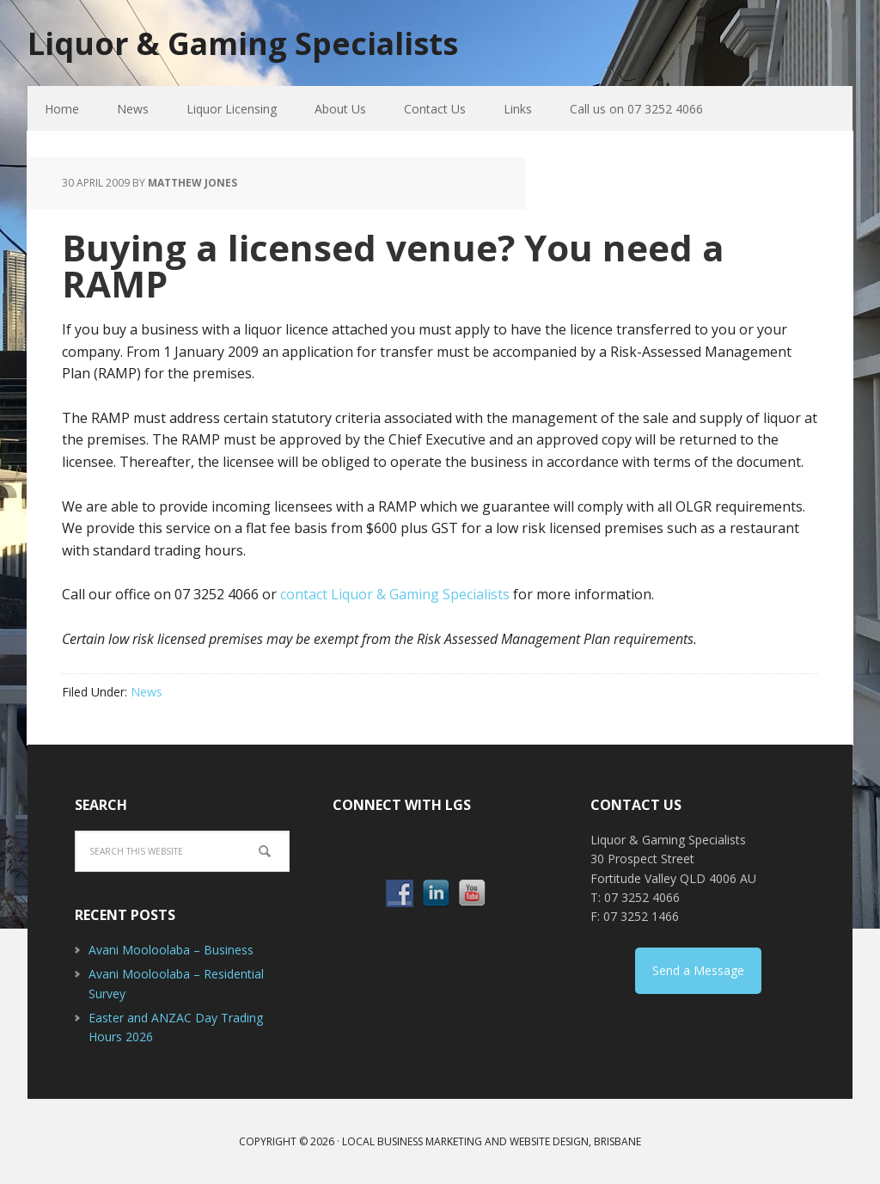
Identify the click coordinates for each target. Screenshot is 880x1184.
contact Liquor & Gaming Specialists (395, 594)
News (146, 692)
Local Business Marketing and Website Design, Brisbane (491, 1141)
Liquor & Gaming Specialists (244, 42)
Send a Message (698, 970)
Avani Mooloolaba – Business (171, 950)
